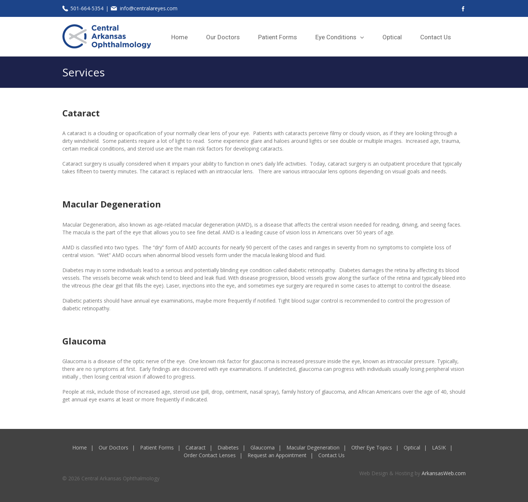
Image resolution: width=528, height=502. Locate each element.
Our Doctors (113, 447)
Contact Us (331, 455)
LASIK (439, 447)
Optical (412, 447)
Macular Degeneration (313, 447)
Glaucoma (262, 447)
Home (79, 447)
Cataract (196, 447)
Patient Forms (157, 447)
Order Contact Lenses (210, 455)
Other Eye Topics (371, 447)
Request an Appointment (277, 455)
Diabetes (228, 447)
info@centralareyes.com (148, 8)
